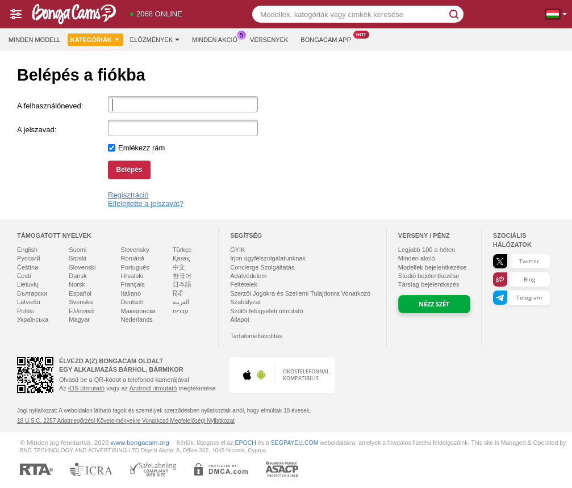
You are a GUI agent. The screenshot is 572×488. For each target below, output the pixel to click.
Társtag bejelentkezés (429, 284)
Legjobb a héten (426, 249)
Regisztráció (128, 195)
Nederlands (137, 319)
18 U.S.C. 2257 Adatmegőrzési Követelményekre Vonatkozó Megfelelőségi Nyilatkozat (126, 421)
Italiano (131, 293)
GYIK (237, 249)
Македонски (138, 311)
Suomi (77, 249)
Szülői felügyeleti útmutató (266, 311)
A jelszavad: (36, 129)
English (27, 249)
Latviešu (28, 301)
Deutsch (132, 301)
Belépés (129, 170)
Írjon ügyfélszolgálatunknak (268, 258)
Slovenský (135, 249)
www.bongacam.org (140, 442)
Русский (28, 258)
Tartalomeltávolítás (256, 336)
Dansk (77, 275)
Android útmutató (153, 388)
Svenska (81, 301)
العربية (181, 301)
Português (135, 267)
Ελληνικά (81, 311)
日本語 (182, 284)
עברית (181, 311)
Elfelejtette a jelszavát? (145, 203)
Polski (25, 311)
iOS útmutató (86, 388)
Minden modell (35, 39)
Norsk (77, 284)
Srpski (77, 258)
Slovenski (82, 267)
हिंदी (178, 293)
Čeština (27, 267)
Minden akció (217, 38)
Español (80, 293)
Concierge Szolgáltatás (262, 267)
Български (32, 293)
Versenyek (269, 39)
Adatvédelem (248, 275)
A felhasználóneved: (50, 106)
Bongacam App (328, 38)
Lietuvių (28, 284)
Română (133, 258)
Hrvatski (132, 275)
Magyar (79, 319)
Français (133, 284)
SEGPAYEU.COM (295, 442)
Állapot (239, 319)
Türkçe (182, 249)
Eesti (24, 275)
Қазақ (181, 258)
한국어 (182, 275)
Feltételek (243, 284)
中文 (179, 267)
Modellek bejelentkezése (432, 267)
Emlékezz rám (141, 148)
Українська (32, 319)
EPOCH (245, 442)
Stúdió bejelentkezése (429, 275)
